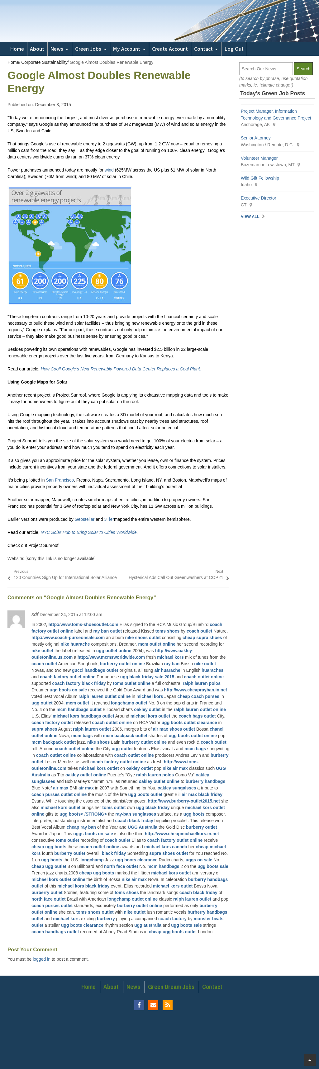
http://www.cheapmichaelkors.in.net (182, 833)
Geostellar (85, 519)
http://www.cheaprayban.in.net (195, 689)
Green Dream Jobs (171, 987)
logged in (41, 959)
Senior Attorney (256, 137)
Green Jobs (88, 48)
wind (109, 169)
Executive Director (258, 197)
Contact (203, 48)
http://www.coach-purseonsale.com (68, 637)
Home (17, 48)
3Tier (109, 519)
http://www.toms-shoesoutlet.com (83, 624)
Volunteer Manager (259, 158)
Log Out (234, 48)
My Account (126, 48)
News (56, 48)
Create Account (170, 48)
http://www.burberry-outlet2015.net (184, 800)
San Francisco (60, 480)
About (37, 48)
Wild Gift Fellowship (260, 178)
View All (250, 216)
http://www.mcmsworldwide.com (111, 657)
